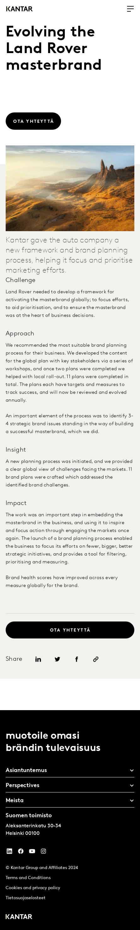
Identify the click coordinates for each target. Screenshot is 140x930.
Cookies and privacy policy (33, 888)
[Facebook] (21, 852)
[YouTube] (9, 852)
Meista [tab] (14, 801)
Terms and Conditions (28, 878)
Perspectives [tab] (22, 786)
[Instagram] (43, 852)
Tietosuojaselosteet (26, 898)
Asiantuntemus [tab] (26, 771)
